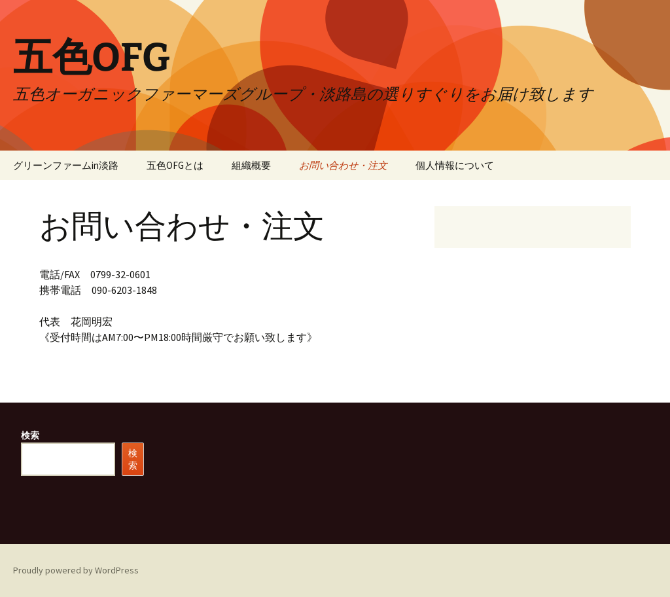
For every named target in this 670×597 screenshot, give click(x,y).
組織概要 (251, 165)
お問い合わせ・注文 (343, 165)
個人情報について (454, 165)
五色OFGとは (175, 165)
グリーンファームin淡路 (65, 165)
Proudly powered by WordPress (76, 570)
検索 (30, 435)
